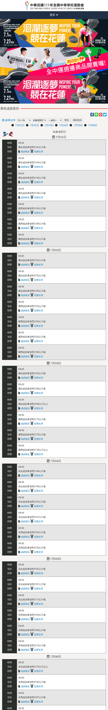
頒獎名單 (36, 151)
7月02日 (34, 125)
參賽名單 (9, 120)
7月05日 (78, 125)
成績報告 (24, 151)
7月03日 (49, 125)
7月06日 (92, 125)
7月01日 (19, 125)
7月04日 (63, 125)
